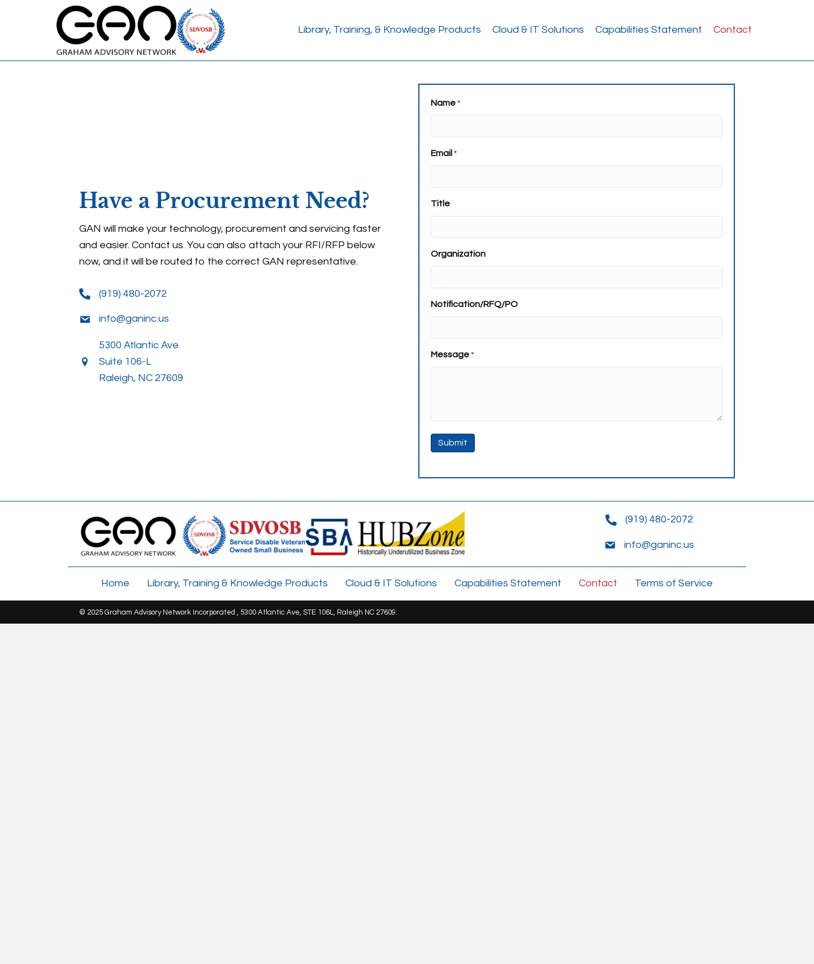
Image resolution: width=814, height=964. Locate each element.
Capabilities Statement (507, 583)
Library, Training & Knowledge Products (237, 583)
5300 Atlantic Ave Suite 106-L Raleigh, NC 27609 (141, 361)
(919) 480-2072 (133, 293)
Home (115, 583)
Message (452, 355)
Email (444, 154)
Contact (598, 583)
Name (445, 104)
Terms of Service (674, 583)
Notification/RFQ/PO (474, 304)
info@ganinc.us (134, 318)
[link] (389, 30)
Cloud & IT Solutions (391, 583)
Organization (458, 253)
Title (440, 203)
